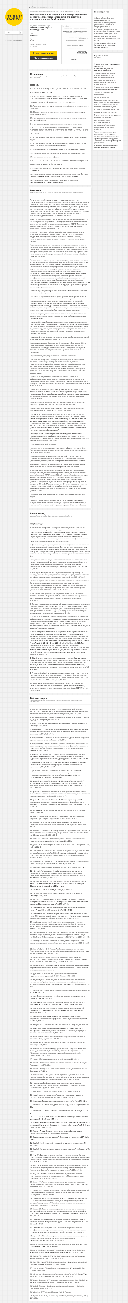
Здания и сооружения (102, 97)
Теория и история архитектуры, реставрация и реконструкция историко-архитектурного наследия (106, 134)
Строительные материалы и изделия (107, 87)
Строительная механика (102, 118)
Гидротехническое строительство (43, 7)
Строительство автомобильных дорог (107, 109)
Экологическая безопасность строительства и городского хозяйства (104, 127)
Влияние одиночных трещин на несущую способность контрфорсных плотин (107, 38)
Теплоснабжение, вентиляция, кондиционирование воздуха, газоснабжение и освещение (105, 75)
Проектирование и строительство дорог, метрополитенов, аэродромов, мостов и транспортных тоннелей (107, 102)
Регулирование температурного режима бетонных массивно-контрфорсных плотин (105, 25)
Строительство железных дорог (105, 107)
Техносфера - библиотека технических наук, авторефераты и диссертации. (14, 17)
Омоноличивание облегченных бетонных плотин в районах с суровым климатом (105, 45)
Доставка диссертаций (14, 40)
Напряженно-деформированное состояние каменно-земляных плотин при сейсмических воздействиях (107, 31)
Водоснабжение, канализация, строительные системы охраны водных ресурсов (105, 82)
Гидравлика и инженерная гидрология (107, 115)
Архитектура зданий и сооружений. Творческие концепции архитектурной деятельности (107, 141)
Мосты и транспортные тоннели (105, 112)
